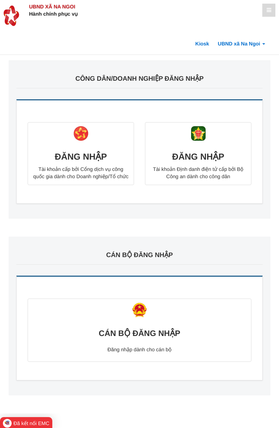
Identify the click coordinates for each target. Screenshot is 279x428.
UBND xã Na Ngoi (52, 6)
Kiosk (202, 44)
